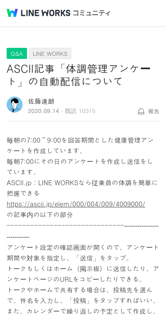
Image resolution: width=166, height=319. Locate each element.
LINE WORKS (50, 53)
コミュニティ (91, 13)
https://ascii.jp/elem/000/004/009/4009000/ (76, 203)
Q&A (17, 53)
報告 (153, 111)
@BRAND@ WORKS (38, 13)
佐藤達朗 (41, 100)
